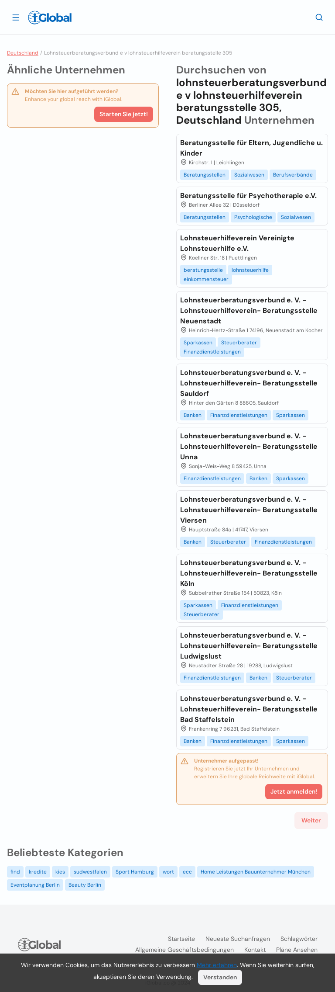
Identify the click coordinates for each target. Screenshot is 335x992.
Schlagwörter (299, 939)
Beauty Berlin (84, 884)
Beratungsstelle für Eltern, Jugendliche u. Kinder (251, 148)
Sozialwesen (249, 174)
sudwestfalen (90, 871)
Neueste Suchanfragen (237, 939)
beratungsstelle (203, 270)
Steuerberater (239, 342)
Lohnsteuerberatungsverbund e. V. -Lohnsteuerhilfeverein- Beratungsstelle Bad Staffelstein (249, 709)
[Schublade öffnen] (15, 17)
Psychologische (253, 217)
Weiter (311, 820)
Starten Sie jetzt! (123, 114)
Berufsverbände (293, 174)
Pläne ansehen (297, 950)
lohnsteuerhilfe (250, 270)
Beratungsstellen (205, 174)
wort (168, 871)
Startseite (181, 939)
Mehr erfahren (217, 965)
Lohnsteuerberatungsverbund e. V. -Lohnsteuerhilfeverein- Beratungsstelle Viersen (249, 510)
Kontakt (255, 950)
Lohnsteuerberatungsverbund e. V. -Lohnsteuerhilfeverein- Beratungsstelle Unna (249, 446)
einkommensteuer (206, 279)
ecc (187, 871)
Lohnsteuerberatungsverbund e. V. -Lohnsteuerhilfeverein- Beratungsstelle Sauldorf (249, 383)
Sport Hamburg (135, 871)
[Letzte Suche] (319, 17)
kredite (38, 871)
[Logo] (50, 17)
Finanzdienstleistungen (212, 351)
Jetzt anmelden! (293, 791)
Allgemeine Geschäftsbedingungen (184, 950)
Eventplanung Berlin (35, 884)
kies (60, 871)
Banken (193, 415)
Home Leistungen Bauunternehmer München (256, 871)
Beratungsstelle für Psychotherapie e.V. (248, 195)
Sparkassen (198, 342)
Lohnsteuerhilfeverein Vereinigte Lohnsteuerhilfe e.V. (237, 243)
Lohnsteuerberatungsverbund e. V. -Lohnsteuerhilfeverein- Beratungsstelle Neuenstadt (249, 310)
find (15, 871)
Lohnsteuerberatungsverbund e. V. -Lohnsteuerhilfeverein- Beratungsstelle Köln (249, 573)
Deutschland (22, 52)
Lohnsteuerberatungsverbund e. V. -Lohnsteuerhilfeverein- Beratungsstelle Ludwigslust (249, 646)
